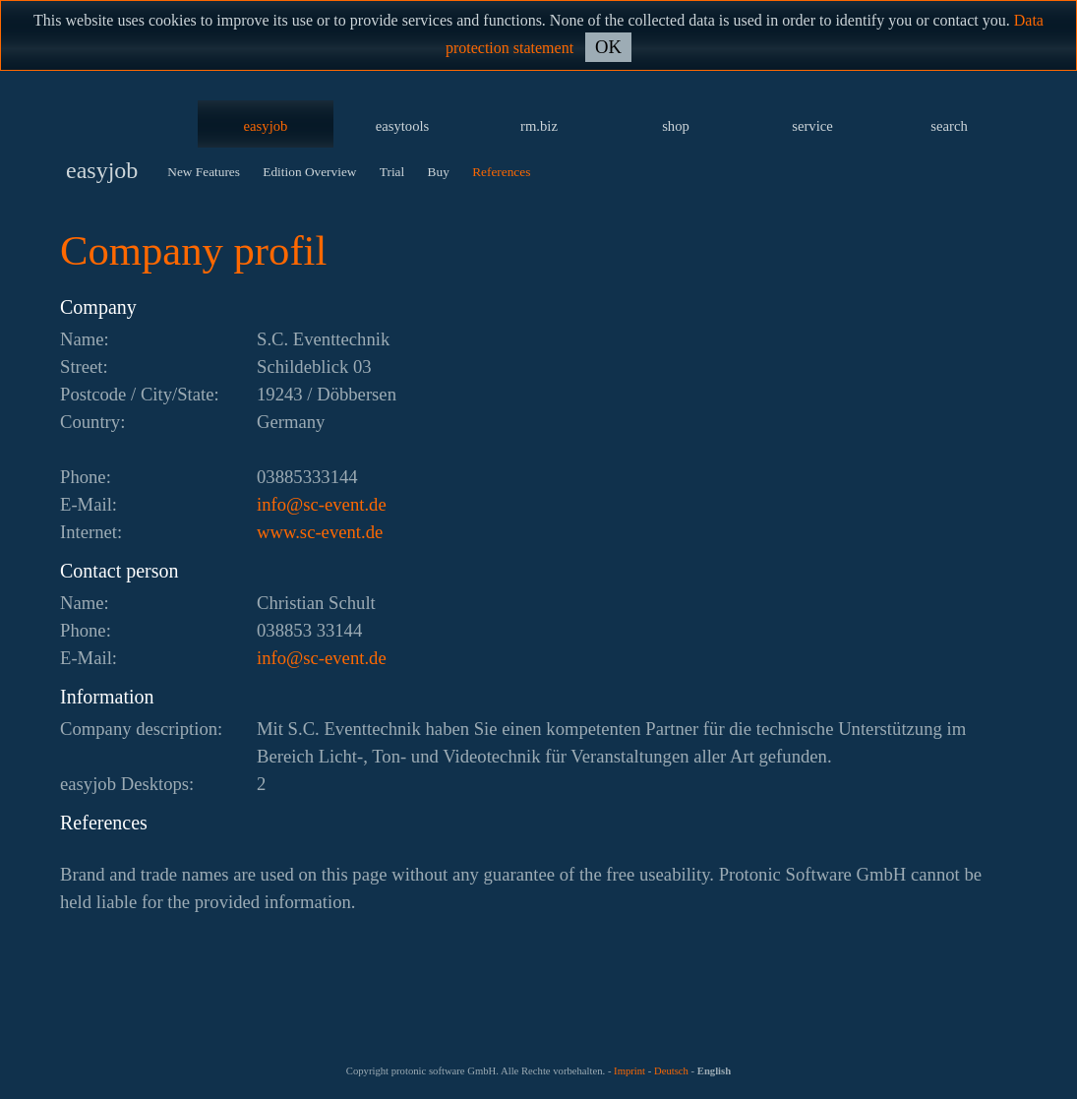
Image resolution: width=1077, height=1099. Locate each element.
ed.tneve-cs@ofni (322, 504)
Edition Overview (309, 171)
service (812, 126)
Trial (392, 171)
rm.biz (539, 126)
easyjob (266, 126)
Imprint (629, 1071)
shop (675, 126)
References (501, 171)
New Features (203, 171)
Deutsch (671, 1071)
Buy (438, 171)
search (948, 126)
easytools (403, 126)
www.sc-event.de (320, 531)
